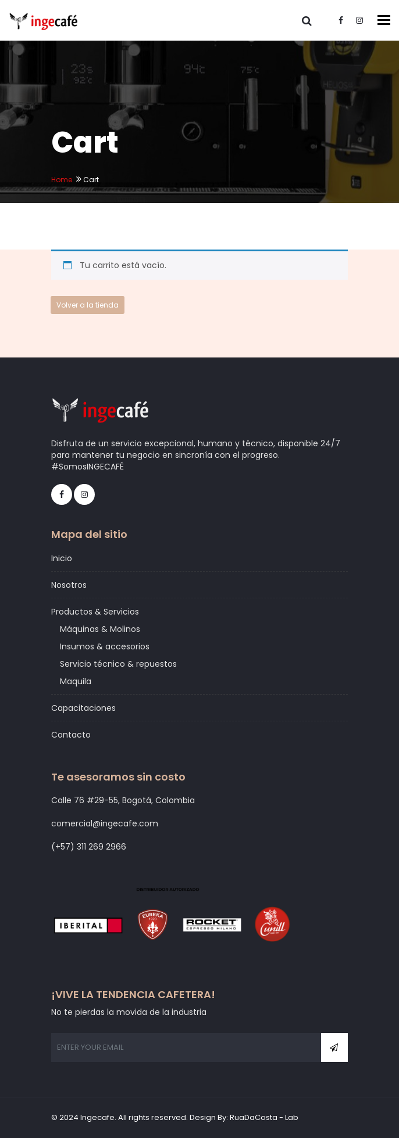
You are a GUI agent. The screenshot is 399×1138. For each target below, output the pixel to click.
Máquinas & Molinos (100, 629)
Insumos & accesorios (104, 646)
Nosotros (69, 585)
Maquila (75, 681)
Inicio (61, 558)
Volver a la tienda (87, 305)
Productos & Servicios (95, 611)
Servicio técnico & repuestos (118, 664)
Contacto (71, 734)
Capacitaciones (83, 708)
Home (61, 180)
